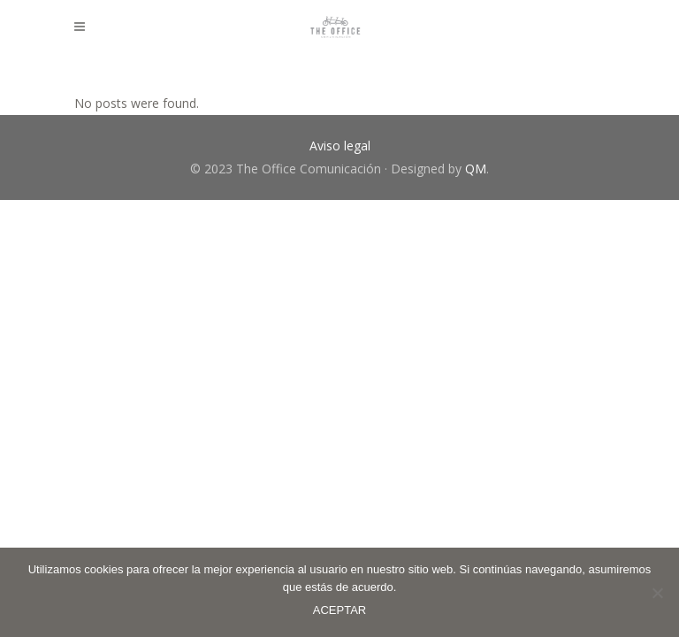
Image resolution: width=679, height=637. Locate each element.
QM (475, 168)
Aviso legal (339, 145)
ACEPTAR (339, 610)
